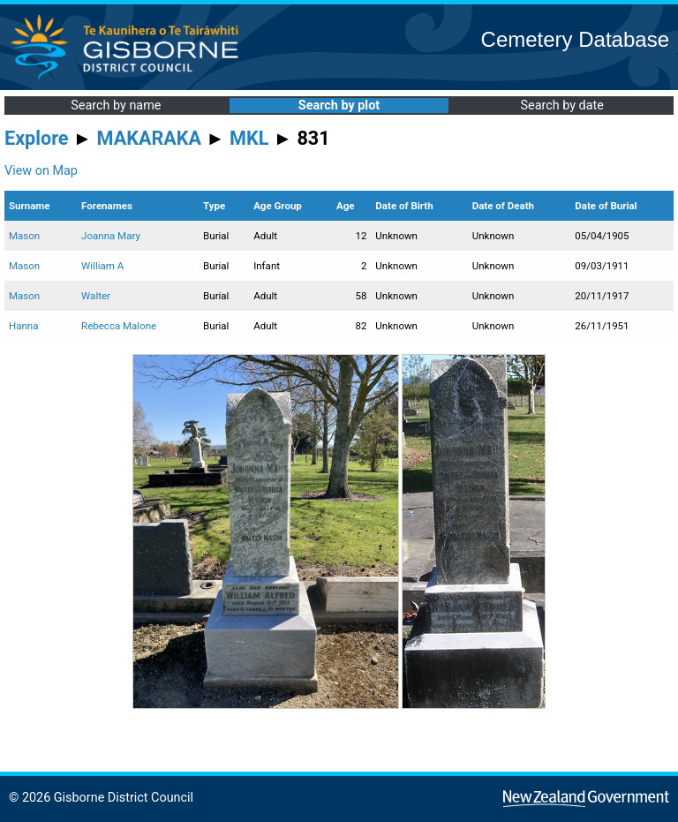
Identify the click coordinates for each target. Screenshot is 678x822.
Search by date (561, 105)
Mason (24, 236)
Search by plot (339, 105)
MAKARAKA (149, 138)
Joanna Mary (110, 236)
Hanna (23, 326)
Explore (36, 138)
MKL (249, 138)
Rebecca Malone (118, 326)
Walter (95, 296)
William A (102, 266)
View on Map (41, 170)
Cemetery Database (575, 39)
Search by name (116, 105)
